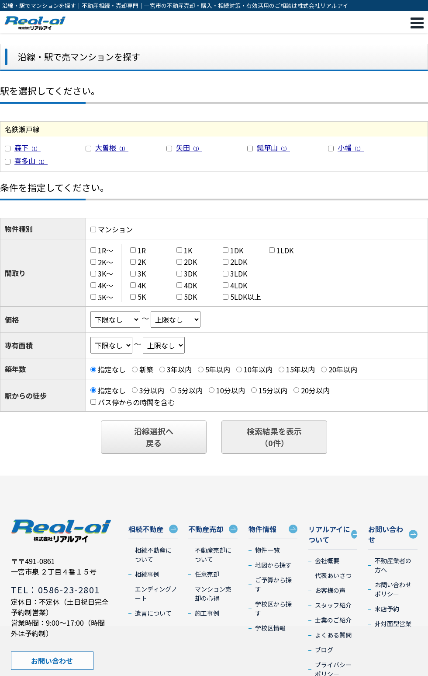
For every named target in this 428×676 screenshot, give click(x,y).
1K (188, 250)
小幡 (351, 147)
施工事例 (207, 613)
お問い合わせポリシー (393, 589)
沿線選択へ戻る (153, 436)
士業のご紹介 (333, 620)
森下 (27, 147)
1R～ (105, 250)
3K (142, 273)
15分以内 (273, 390)
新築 (146, 369)
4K (142, 285)
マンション (115, 229)
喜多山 (31, 160)
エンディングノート (156, 593)
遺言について (153, 613)
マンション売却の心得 (213, 593)
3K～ (105, 273)
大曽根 (111, 147)
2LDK (238, 261)
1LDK (284, 250)
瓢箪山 (273, 147)
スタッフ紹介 (333, 605)
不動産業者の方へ (393, 565)
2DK (190, 261)
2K (142, 261)
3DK (190, 273)
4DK (190, 285)
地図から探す (273, 564)
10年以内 (258, 369)
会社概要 (327, 560)
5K (142, 296)
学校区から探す (273, 608)
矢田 (189, 147)
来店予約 (387, 608)
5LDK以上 (245, 296)
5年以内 (217, 369)
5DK (190, 296)
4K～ (105, 285)
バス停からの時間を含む (136, 401)
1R (142, 250)
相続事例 (147, 574)
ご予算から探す (273, 584)
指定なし (112, 369)
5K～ (105, 296)
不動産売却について (213, 555)
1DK (236, 250)
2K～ (105, 261)
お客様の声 (330, 590)
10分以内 (230, 390)
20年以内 (342, 369)
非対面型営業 (393, 623)
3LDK (238, 273)
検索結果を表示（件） (274, 436)
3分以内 (151, 390)
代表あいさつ (333, 575)
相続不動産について (153, 555)
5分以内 (190, 390)
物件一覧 (267, 550)
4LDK (238, 285)
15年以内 (300, 369)
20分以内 (315, 390)
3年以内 (179, 369)
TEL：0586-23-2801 (55, 589)
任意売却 (207, 574)
